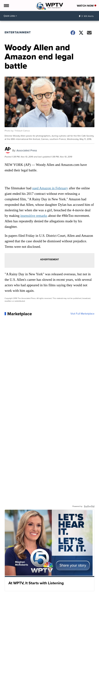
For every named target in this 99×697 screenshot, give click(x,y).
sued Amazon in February (50, 188)
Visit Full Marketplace (82, 313)
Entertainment (18, 32)
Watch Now (86, 6)
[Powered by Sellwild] (89, 506)
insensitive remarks (33, 216)
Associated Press (26, 150)
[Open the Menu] (6, 5)
